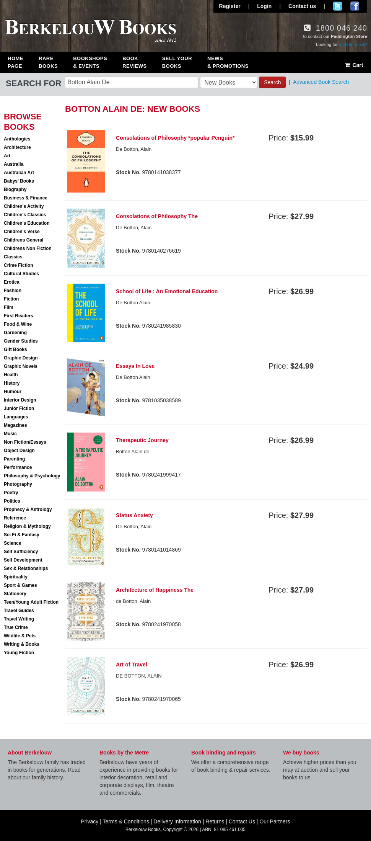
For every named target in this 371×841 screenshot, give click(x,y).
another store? (353, 44)
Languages (16, 417)
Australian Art (19, 172)
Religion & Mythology (27, 526)
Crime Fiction (18, 265)
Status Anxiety (134, 515)
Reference (15, 518)
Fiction (11, 299)
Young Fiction (19, 652)
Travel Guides (19, 610)
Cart (353, 65)
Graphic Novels (20, 366)
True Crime (16, 627)
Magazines (15, 425)
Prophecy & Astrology (28, 509)
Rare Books (48, 62)
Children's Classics (25, 214)
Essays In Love (135, 366)
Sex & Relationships (26, 568)
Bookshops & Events (90, 62)
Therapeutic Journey (142, 440)
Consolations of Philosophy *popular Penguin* (175, 138)
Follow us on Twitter (337, 6)
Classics (13, 257)
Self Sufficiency (21, 551)
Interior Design (20, 400)
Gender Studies (21, 341)
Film (8, 307)
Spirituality (16, 577)
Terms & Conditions (126, 821)
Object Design (19, 450)
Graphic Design (21, 358)
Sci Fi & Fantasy (21, 534)
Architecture (17, 147)
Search (272, 82)
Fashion (12, 290)
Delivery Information (177, 821)
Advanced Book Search (321, 82)
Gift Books (15, 349)
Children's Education (27, 223)
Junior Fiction (19, 408)
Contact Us (242, 821)
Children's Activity (24, 206)
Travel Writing (19, 619)
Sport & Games (20, 585)
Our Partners (274, 821)
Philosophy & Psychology (32, 475)
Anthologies (17, 139)
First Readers (18, 315)
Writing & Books (21, 644)
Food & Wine (18, 324)
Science (12, 543)
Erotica (12, 282)
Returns (214, 821)
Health (11, 374)
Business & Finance (25, 198)
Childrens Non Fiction (28, 248)
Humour (12, 391)
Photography (18, 484)
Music (10, 433)
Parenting (14, 459)
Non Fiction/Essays (25, 442)
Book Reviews (134, 62)
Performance (18, 467)
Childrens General (23, 240)
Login (264, 6)
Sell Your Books (177, 62)
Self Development (23, 560)
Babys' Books (19, 181)
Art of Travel (131, 664)
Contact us (302, 6)
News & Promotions (228, 62)
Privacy (89, 821)
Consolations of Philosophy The (157, 216)
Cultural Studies (21, 273)
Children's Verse (22, 231)
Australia (13, 164)
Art (7, 155)
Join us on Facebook (355, 6)
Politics (12, 501)
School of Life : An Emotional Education (167, 291)
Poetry (11, 492)
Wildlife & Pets (20, 636)
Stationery (15, 593)
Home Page (15, 62)
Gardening (15, 332)
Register (230, 6)
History (12, 383)
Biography (15, 189)
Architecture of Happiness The (155, 590)
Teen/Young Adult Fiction (31, 602)
